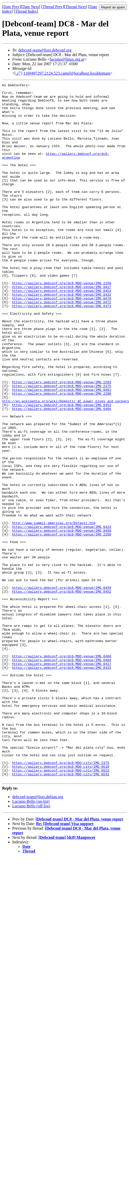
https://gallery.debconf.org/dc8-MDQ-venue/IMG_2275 (61, 446)
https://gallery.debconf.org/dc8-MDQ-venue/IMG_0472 (61, 346)
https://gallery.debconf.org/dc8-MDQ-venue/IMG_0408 (61, 771)
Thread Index (26, 11)
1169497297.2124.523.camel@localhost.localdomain (66, 73)
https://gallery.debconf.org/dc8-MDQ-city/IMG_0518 (60, 903)
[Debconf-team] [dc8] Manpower (67, 977)
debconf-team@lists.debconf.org (44, 50)
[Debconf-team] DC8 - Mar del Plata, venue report (79, 958)
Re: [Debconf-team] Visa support (64, 963)
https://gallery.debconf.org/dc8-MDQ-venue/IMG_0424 (61, 615)
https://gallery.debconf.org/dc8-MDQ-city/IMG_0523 (60, 908)
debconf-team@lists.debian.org (37, 936)
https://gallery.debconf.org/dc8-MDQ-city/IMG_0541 (60, 912)
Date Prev (11, 7)
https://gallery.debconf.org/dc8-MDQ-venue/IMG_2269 (61, 625)
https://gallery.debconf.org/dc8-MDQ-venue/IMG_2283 (61, 442)
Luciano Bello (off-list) (31, 945)
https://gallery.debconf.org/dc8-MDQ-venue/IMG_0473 (61, 350)
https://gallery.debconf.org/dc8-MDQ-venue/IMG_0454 (61, 332)
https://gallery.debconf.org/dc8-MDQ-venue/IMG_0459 (61, 688)
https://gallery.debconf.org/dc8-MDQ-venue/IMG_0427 (61, 780)
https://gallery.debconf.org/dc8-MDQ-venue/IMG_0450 (61, 620)
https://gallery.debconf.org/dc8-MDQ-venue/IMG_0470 (61, 341)
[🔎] (18, 73)
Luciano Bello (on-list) (31, 941)
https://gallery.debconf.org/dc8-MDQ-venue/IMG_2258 (61, 323)
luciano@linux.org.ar (67, 59)
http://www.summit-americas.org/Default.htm (53, 611)
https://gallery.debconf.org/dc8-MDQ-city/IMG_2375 (60, 899)
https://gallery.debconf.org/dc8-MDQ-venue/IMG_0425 (61, 784)
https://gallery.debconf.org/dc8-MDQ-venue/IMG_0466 (61, 474)
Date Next (30, 7)
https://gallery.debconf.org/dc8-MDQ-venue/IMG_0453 (61, 469)
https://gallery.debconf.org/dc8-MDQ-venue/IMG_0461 (61, 451)
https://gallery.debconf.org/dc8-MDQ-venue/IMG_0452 (61, 693)
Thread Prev (52, 7)
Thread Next (75, 7)
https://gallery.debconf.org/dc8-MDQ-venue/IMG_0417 (61, 328)
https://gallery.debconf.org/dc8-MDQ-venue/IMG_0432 (61, 337)
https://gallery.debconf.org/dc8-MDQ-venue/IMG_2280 (61, 456)
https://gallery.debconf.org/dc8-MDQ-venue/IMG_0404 (61, 775)
